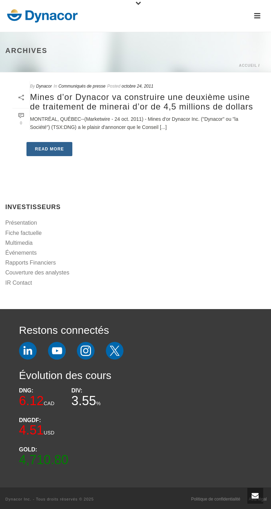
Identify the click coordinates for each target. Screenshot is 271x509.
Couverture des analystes (37, 273)
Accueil (248, 65)
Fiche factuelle (23, 233)
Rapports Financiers (30, 263)
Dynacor (44, 86)
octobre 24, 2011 (137, 86)
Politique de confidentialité (215, 499)
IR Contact (18, 283)
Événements (21, 253)
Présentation (21, 223)
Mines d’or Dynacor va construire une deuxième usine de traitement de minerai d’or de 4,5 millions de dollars (141, 101)
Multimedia (18, 243)
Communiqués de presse (81, 86)
